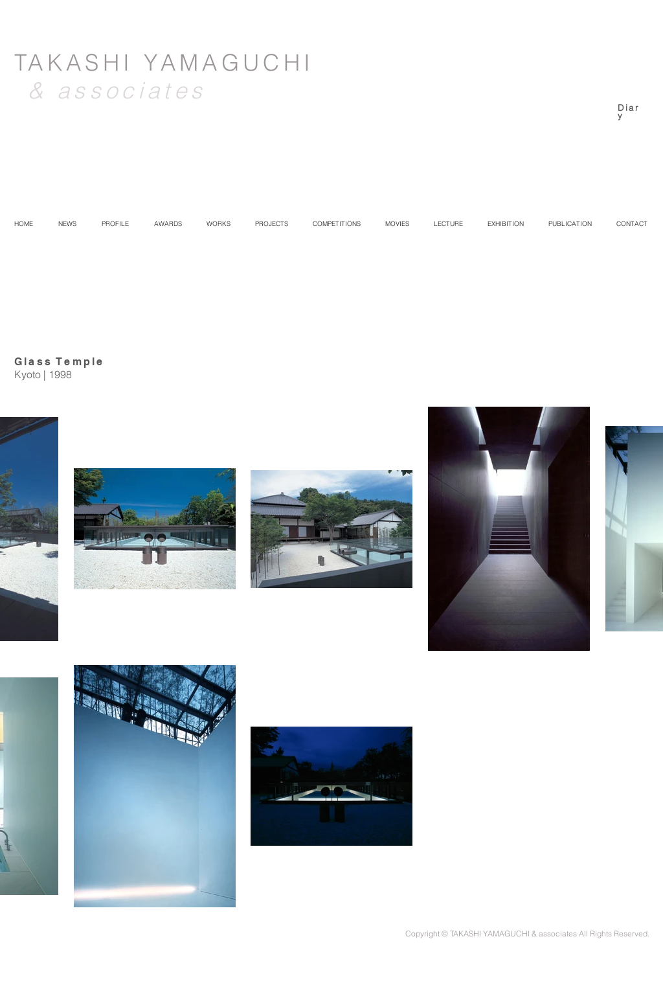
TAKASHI (79, 62)
